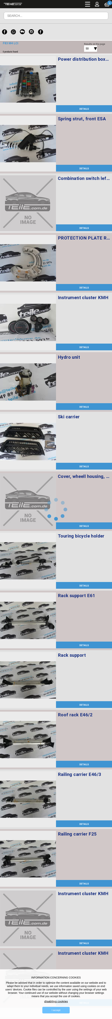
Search (100, 18)
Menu (87, 4)
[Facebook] (4, 32)
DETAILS (84, 108)
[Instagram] (31, 32)
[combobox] (86, 48)
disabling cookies (56, 1001)
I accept (56, 1010)
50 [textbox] (87, 48)
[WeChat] (22, 32)
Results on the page (94, 44)
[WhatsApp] (13, 32)
